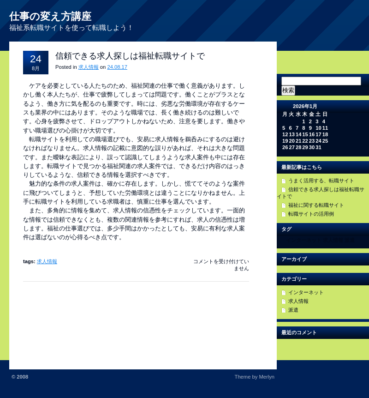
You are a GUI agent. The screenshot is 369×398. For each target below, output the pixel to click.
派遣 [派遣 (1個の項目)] (350, 240)
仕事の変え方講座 (50, 16)
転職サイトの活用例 (311, 214)
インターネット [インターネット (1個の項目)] (303, 240)
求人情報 (88, 67)
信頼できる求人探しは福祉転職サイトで (130, 55)
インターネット (306, 292)
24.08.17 (117, 67)
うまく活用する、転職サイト (321, 180)
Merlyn (266, 377)
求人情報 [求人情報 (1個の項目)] (333, 240)
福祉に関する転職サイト (316, 205)
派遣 (293, 310)
